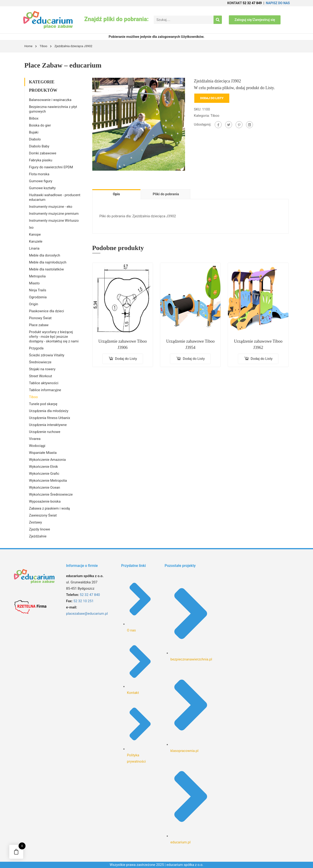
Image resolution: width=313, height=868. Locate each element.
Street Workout (40, 376)
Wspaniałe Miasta (43, 453)
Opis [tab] (116, 194)
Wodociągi (37, 446)
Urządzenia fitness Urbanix (49, 418)
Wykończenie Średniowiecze (51, 494)
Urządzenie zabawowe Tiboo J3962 (258, 344)
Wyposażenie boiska (45, 501)
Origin (33, 304)
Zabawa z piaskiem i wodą (49, 508)
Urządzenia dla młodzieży (48, 411)
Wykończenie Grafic (44, 473)
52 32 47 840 (90, 595)
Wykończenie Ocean (44, 487)
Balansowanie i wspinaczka (50, 100)
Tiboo (43, 46)
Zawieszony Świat (43, 515)
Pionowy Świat (40, 318)
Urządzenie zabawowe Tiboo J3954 (190, 344)
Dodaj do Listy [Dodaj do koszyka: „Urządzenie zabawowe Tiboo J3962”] (262, 359)
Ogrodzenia (38, 297)
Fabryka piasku (40, 160)
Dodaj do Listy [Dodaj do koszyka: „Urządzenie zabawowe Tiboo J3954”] (194, 359)
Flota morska (39, 174)
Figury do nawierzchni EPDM (51, 167)
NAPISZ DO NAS (278, 3)
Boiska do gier (40, 125)
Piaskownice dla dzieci (46, 311)
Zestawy (35, 522)
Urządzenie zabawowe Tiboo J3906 (122, 344)
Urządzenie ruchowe (44, 432)
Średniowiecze (40, 362)
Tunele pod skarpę (43, 404)
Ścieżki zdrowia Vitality (46, 355)
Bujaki (33, 132)
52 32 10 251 (83, 601)
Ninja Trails (37, 290)
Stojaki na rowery (42, 369)
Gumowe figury (40, 181)
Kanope (35, 234)
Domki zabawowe (42, 153)
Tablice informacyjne (45, 390)
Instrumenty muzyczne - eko (50, 207)
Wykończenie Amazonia (47, 460)
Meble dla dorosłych (44, 255)
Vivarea (35, 439)
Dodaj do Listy (212, 98)
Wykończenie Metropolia (48, 480)
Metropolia (37, 276)
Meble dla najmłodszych (47, 262)
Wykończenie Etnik (43, 467)
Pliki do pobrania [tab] (166, 194)
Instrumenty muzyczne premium (54, 213)
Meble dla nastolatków (46, 269)
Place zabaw (38, 325)
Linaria (34, 248)
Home (28, 46)
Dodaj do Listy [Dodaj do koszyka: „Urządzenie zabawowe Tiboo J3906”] (126, 359)
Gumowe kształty (42, 188)
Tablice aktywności (43, 383)
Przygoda (36, 348)
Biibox (33, 118)
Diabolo (35, 139)
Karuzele (35, 241)
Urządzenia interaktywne (48, 425)
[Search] (218, 20)
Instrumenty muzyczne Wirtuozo (54, 220)
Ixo (31, 227)
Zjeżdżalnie (37, 536)
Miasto (34, 283)
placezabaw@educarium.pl (87, 613)
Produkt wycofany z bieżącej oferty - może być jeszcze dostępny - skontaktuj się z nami (54, 336)
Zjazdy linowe (39, 529)
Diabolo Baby (39, 146)
